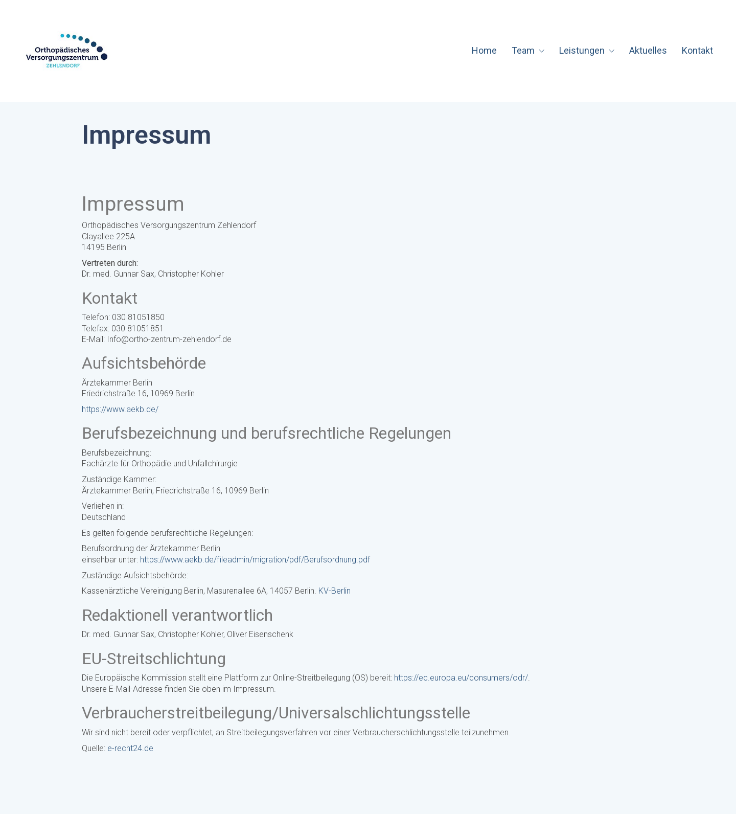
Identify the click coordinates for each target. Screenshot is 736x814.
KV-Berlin (334, 591)
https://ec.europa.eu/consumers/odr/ (461, 678)
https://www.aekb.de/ (120, 409)
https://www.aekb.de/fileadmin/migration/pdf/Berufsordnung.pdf (255, 559)
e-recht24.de (130, 748)
